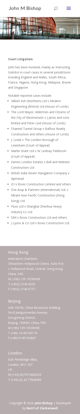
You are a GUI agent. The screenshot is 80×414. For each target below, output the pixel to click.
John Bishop (43, 403)
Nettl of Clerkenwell (42, 408)
